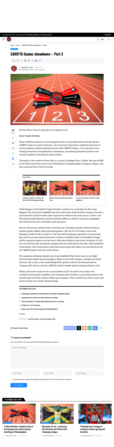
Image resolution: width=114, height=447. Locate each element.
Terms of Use (47, 35)
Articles (18, 45)
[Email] (29, 61)
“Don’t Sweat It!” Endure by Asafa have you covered (43, 301)
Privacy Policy (33, 35)
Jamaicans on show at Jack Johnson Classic (40, 297)
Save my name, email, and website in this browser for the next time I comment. (42, 381)
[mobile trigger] (4, 39)
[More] (39, 61)
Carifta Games (34, 319)
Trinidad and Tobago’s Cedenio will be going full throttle (92, 431)
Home (12, 45)
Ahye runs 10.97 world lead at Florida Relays (40, 309)
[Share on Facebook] (21, 61)
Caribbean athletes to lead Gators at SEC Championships (46, 294)
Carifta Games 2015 (48, 319)
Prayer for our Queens (31, 305)
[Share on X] (25, 61)
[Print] (36, 61)
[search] (98, 39)
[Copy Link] (32, 61)
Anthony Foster (49, 438)
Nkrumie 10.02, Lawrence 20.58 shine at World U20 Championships (54, 431)
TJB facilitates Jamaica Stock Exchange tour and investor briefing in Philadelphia (18, 431)
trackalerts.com (27, 67)
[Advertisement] (57, 16)
